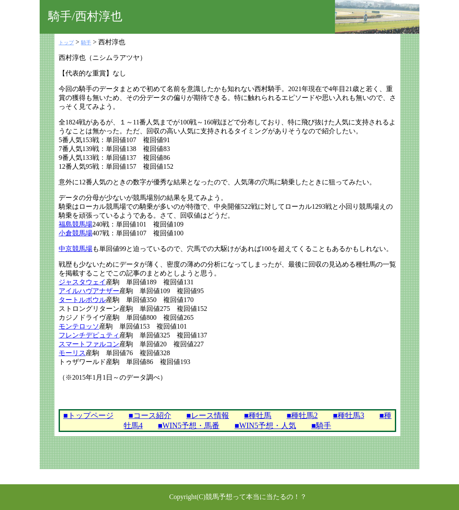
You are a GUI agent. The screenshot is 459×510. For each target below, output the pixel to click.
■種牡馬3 (348, 415)
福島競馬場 (75, 224)
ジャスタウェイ (82, 282)
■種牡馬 (258, 415)
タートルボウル (82, 299)
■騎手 (321, 425)
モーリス (72, 352)
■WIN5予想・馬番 (188, 425)
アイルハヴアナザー (89, 290)
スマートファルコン (89, 344)
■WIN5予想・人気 (265, 425)
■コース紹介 (150, 415)
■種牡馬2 (302, 415)
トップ (66, 43)
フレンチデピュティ (89, 335)
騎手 (86, 43)
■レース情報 (207, 415)
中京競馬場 (75, 248)
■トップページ (88, 415)
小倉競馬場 (75, 233)
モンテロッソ (79, 326)
